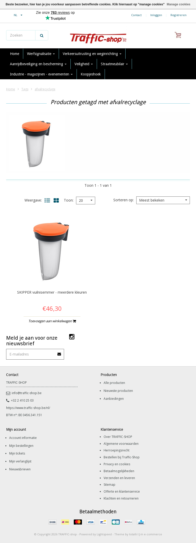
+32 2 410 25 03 (20, 400)
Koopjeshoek (91, 74)
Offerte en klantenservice (122, 491)
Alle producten (114, 383)
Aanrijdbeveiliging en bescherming (38, 64)
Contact (136, 15)
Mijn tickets (17, 453)
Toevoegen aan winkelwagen (52, 321)
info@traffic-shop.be (24, 393)
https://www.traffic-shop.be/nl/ (28, 408)
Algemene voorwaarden (121, 443)
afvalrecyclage (45, 89)
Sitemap (109, 484)
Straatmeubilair (114, 64)
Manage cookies (178, 4)
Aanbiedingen (114, 398)
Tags (24, 89)
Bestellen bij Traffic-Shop (122, 457)
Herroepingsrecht (116, 450)
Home (14, 54)
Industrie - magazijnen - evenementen (41, 74)
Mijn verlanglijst (20, 461)
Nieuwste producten (118, 391)
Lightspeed (104, 534)
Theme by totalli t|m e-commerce (138, 534)
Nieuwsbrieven (20, 469)
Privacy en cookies (117, 464)
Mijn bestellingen (21, 446)
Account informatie (23, 438)
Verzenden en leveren (119, 478)
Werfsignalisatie (41, 54)
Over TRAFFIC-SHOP (118, 437)
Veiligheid (84, 64)
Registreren (178, 15)
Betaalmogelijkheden (119, 471)
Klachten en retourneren (121, 498)
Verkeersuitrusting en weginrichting (92, 54)
